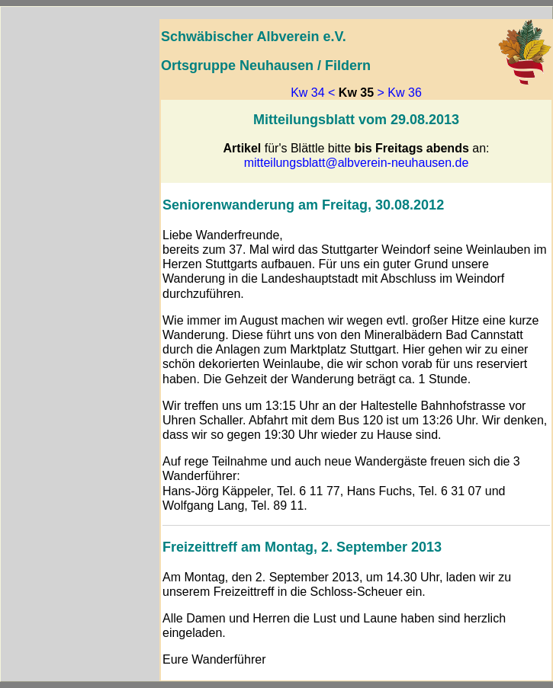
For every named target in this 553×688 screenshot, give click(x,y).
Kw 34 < (313, 92)
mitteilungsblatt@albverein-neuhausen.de (356, 162)
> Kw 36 (400, 92)
